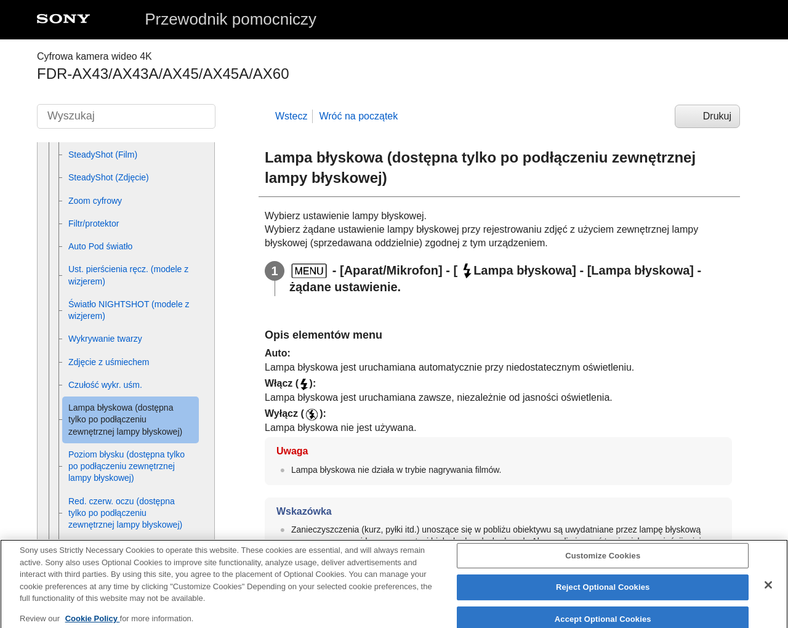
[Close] (768, 591)
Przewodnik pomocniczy (230, 19)
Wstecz (291, 116)
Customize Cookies (602, 562)
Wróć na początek (358, 116)
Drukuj (717, 116)
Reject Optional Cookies (603, 593)
